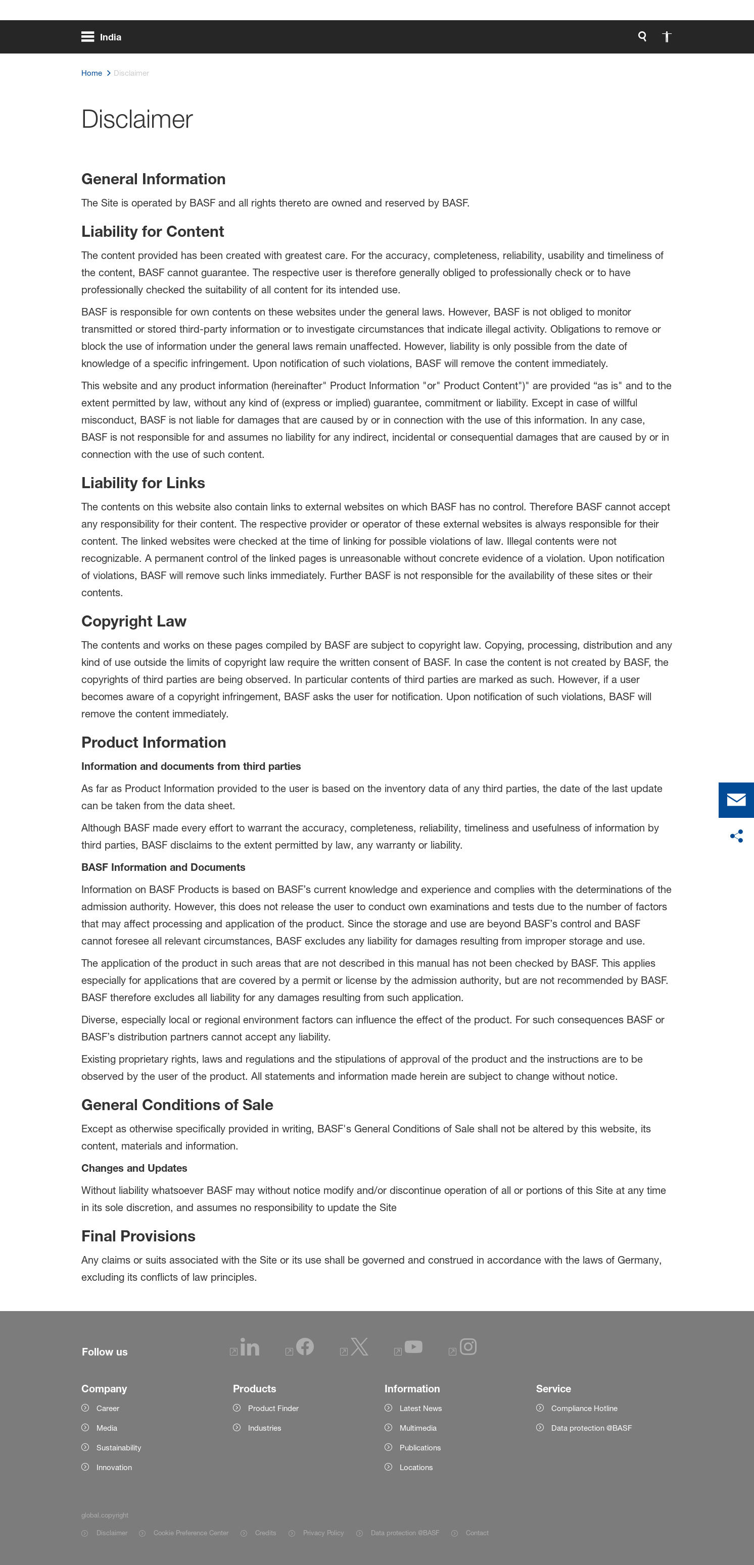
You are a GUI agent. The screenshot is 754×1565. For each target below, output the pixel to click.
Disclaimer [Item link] (112, 1533)
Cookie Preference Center (191, 1533)
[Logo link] (632, 40)
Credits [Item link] (265, 1533)
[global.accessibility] (560, 40)
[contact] (736, 800)
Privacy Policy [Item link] (323, 1533)
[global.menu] (105, 40)
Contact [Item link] (477, 1533)
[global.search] (536, 40)
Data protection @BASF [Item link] (405, 1533)
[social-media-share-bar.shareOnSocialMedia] (736, 836)
